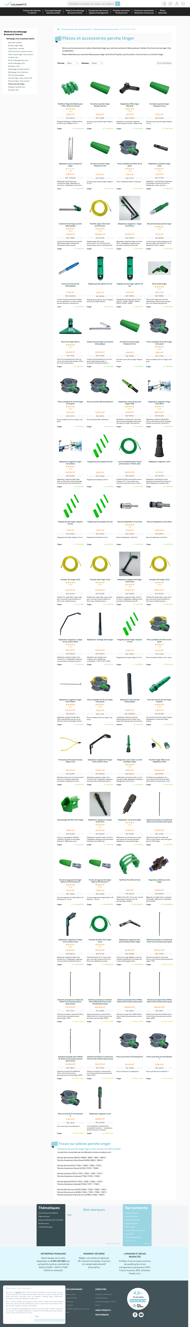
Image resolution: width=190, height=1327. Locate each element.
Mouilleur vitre (14, 66)
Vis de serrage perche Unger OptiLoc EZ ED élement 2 (70, 881)
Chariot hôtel (129, 1228)
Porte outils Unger (159, 284)
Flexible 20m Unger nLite (100, 579)
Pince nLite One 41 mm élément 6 (129, 1057)
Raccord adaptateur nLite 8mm (159, 522)
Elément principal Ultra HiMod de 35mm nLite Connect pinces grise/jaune (70, 1059)
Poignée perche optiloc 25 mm (100, 284)
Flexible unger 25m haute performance (100, 225)
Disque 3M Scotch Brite (133, 1238)
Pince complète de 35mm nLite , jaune (159, 640)
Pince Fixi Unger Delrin (70, 342)
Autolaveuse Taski (131, 1220)
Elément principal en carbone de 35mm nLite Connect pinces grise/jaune (70, 1002)
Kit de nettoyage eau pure (18, 60)
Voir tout (147, 1243)
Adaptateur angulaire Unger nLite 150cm (70, 701)
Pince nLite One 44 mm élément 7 (159, 1058)
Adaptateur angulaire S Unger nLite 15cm (100, 821)
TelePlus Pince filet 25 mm (129, 880)
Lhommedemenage (45, 1223)
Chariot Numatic (130, 1233)
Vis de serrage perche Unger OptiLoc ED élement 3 (100, 881)
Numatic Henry (43, 1220)
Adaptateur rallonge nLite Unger (100, 639)
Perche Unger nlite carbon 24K (20, 78)
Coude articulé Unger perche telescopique (70, 225)
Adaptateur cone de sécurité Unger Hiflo (129, 403)
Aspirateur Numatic (131, 1215)
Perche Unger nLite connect (19, 81)
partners (18, 1292)
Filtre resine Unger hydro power (20, 54)
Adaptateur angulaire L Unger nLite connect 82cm (70, 640)
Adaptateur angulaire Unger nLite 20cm (159, 403)
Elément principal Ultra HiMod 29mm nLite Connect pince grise (129, 1001)
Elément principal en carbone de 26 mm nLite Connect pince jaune (100, 1058)
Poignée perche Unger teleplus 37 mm (129, 640)
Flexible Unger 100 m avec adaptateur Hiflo (159, 761)
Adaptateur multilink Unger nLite (159, 165)
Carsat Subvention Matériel (48, 1212)
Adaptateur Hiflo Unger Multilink (129, 105)
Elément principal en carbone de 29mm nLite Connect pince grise (159, 821)
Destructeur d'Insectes (133, 1235)
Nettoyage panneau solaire (18, 69)
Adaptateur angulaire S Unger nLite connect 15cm (70, 941)
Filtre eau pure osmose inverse (20, 51)
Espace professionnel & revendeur (50, 1218)
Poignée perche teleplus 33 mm (100, 522)
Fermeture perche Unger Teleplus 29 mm (100, 105)
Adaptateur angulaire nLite (159, 462)
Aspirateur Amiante (132, 1212)
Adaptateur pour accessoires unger (70, 165)
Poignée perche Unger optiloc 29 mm (130, 285)
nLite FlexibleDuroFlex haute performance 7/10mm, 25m (130, 463)
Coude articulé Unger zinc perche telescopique (100, 343)
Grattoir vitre (13, 57)
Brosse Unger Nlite (15, 45)
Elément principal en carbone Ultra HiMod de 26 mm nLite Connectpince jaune (100, 1002)
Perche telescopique (16, 75)
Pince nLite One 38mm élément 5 (100, 402)
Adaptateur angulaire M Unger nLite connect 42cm (100, 761)
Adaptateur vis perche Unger (129, 820)
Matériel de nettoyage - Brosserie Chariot (76, 29)
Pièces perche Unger (16, 84)
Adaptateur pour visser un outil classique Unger (129, 761)
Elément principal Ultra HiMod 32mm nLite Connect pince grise (159, 1001)
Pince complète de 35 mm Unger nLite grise (70, 403)
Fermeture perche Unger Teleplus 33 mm (159, 105)
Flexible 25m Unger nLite (159, 579)
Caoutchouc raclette (16, 48)
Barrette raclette (15, 42)
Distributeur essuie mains (134, 1240)
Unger (69, 1214)
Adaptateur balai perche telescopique (129, 701)
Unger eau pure (43, 1215)
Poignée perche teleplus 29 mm (100, 462)
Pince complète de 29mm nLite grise (129, 165)
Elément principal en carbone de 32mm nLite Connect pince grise (159, 941)
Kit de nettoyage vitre (16, 63)
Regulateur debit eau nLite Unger (159, 881)
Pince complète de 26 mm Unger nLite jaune (100, 701)
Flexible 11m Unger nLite (70, 579)
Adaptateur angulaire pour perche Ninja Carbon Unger (129, 941)
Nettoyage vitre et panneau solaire (20, 39)
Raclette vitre (13, 90)
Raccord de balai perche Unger (159, 224)
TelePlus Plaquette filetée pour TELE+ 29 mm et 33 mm (70, 105)
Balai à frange (130, 1223)
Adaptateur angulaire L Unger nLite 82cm (130, 225)
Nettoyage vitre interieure (18, 72)
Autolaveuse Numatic (132, 1218)
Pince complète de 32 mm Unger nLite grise (159, 343)
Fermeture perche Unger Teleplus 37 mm (100, 165)
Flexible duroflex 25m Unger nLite (100, 941)
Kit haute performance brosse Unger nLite (70, 761)
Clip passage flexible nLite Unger (70, 820)
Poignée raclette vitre (16, 87)
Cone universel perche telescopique (70, 285)
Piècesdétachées (161, 20)
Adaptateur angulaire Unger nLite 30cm (70, 463)
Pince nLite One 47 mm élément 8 (70, 1115)
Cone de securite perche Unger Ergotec (159, 701)
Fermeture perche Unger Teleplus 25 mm (130, 343)
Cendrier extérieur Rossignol (135, 1225)
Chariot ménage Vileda (133, 1230)
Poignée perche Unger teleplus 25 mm (70, 523)
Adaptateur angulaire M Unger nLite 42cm (129, 580)
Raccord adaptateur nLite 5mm (129, 522)
